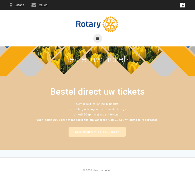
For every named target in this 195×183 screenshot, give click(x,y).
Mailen (43, 5)
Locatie (19, 5)
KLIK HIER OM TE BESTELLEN (97, 132)
